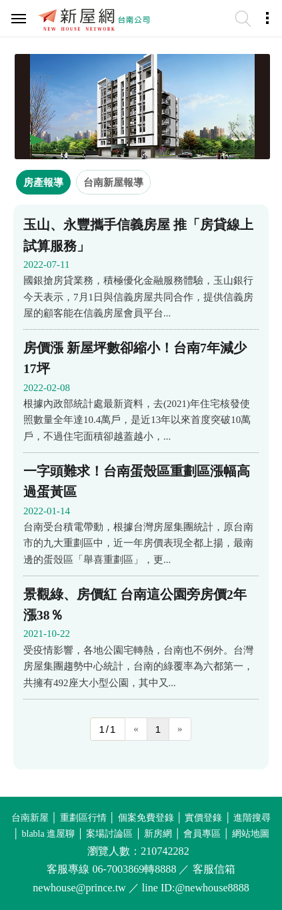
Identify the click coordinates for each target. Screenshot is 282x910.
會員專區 (202, 834)
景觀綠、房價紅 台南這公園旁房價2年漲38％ (135, 605)
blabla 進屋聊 (48, 834)
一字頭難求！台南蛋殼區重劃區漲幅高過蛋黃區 (136, 481)
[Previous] (136, 729)
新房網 (158, 834)
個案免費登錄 (146, 818)
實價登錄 (203, 818)
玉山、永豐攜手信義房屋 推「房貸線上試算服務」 (138, 235)
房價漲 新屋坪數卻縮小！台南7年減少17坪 (135, 358)
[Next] (180, 729)
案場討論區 (109, 834)
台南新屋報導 (113, 182)
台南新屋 (30, 818)
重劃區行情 (83, 818)
